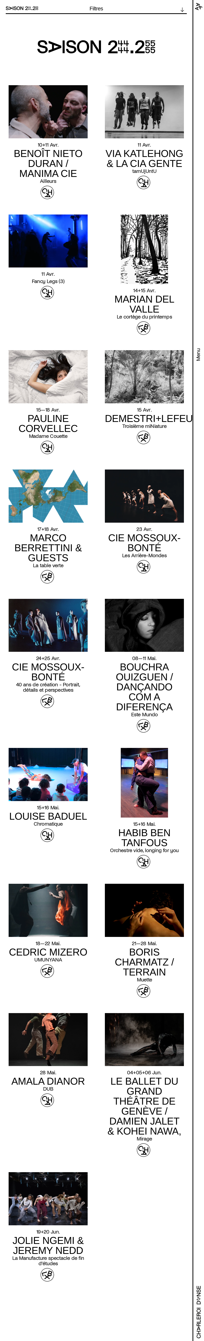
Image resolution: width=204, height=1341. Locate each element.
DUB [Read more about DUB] (48, 1089)
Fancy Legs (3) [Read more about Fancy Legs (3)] (48, 281)
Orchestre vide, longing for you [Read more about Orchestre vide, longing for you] (144, 850)
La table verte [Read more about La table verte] (48, 565)
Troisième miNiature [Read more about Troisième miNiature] (144, 426)
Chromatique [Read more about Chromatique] (48, 824)
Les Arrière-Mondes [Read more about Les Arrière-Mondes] (144, 555)
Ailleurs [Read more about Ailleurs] (48, 181)
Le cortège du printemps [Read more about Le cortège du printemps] (144, 317)
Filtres (96, 9)
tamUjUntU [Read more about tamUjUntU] (144, 171)
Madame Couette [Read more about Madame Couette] (48, 436)
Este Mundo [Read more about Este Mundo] (144, 714)
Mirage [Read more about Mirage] (144, 1139)
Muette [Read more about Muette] (144, 980)
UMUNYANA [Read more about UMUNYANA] (48, 960)
